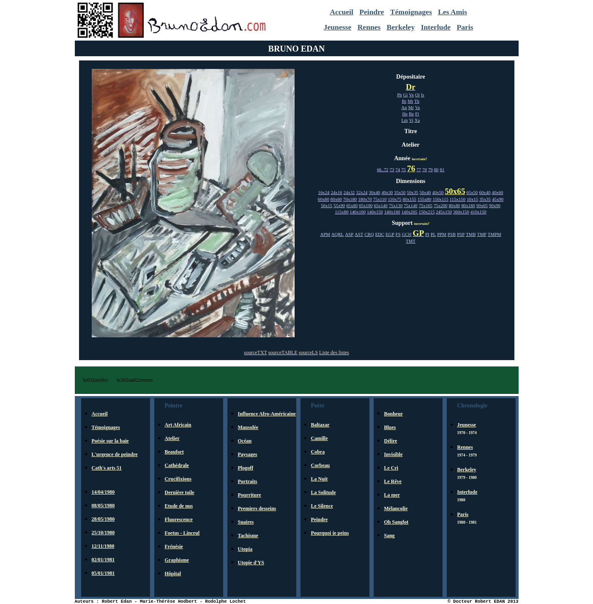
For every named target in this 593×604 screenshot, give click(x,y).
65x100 (365, 205)
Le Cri (391, 468)
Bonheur (393, 414)
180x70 (365, 199)
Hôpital (173, 574)
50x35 (412, 192)
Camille (319, 438)
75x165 (425, 205)
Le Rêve (393, 481)
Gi (405, 94)
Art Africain (178, 425)
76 (411, 168)
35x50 (400, 192)
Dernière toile (179, 492)
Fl (417, 113)
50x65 (455, 191)
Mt (410, 101)
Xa (417, 120)
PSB (452, 234)
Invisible (393, 454)
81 (442, 169)
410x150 (478, 211)
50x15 (326, 205)
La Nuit (319, 479)
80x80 (454, 205)
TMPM (494, 234)
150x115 (440, 199)
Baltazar (320, 425)
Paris (464, 27)
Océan (245, 441)
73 (392, 169)
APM (325, 234)
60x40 (484, 192)
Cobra (318, 452)
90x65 (482, 205)
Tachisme (248, 535)
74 (398, 169)
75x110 (380, 199)
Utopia (245, 549)
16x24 (324, 192)
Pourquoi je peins (330, 533)
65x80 (352, 205)
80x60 (336, 199)
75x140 (410, 205)
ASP (349, 234)
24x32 (349, 192)
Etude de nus (179, 506)
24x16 (336, 192)
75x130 (395, 205)
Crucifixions (178, 479)
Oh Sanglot (396, 522)
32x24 (362, 192)
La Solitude (323, 492)
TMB (470, 234)
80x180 (468, 205)
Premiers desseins (257, 508)
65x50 (472, 192)
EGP (389, 234)
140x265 (410, 211)
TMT (410, 240)
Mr (411, 107)
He (405, 113)
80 (436, 169)
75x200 (440, 205)
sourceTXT (255, 352)
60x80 (323, 199)
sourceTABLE (283, 352)
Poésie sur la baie (110, 441)
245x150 (444, 211)
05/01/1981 (103, 573)
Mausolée (248, 427)
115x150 (457, 199)
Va (417, 107)
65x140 (381, 205)
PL (433, 234)
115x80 (341, 211)
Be (411, 113)
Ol (417, 94)
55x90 (339, 205)
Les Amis (452, 12)
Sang (389, 535)
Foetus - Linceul (182, 533)
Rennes (369, 27)
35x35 (485, 199)
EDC (380, 234)
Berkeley (401, 27)
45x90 (497, 199)
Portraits (247, 481)
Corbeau (320, 465)
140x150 (375, 211)
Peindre (371, 12)
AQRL (337, 234)
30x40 (374, 192)
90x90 (494, 205)
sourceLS (308, 352)
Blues (390, 427)
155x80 (424, 199)
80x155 (409, 199)
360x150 (461, 211)
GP (418, 233)
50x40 (425, 192)
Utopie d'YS (251, 563)
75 (403, 169)
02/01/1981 (103, 560)
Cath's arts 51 (107, 468)
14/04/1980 (103, 492)
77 (418, 169)
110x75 (395, 199)
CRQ (369, 234)
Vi (411, 120)
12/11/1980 (103, 546)
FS (398, 234)
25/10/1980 (103, 533)
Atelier (172, 438)
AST (359, 234)
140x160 (392, 211)
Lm (405, 120)
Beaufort (174, 452)
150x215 (427, 211)
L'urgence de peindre (115, 454)
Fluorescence (179, 519)
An (404, 107)
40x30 (387, 192)
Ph (399, 94)
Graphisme (177, 560)
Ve (411, 94)
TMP (481, 234)
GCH (407, 234)
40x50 (438, 192)
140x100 (358, 211)
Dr (410, 86)
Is (422, 94)
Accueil (341, 12)
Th (416, 101)
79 (430, 169)
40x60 (497, 192)
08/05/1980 (103, 505)
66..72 (382, 169)
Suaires (246, 522)
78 (424, 169)
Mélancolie (396, 508)
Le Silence (322, 506)
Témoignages (411, 12)
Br (404, 101)
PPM (441, 234)
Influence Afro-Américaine (267, 414)
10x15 (472, 199)
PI (427, 234)
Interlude (436, 27)
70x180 (350, 199)
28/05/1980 (103, 519)
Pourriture (249, 495)
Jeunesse (338, 27)
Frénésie (174, 546)
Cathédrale (177, 465)
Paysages (247, 454)
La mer (392, 495)
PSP (461, 234)
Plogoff (246, 468)
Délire (390, 441)
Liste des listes (334, 352)
